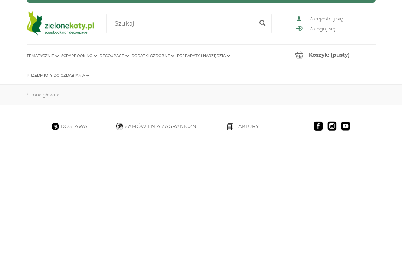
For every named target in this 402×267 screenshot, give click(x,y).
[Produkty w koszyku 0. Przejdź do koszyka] (329, 55)
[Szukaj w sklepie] (181, 24)
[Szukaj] (262, 23)
